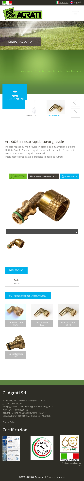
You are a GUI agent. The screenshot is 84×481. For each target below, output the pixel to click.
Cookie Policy (9, 422)
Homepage (25, 71)
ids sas (62, 477)
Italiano (62, 2)
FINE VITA (17, 176)
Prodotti (38, 71)
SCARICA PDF (69, 176)
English (76, 2)
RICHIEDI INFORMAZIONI (43, 176)
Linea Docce (30, 115)
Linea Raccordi (54, 71)
